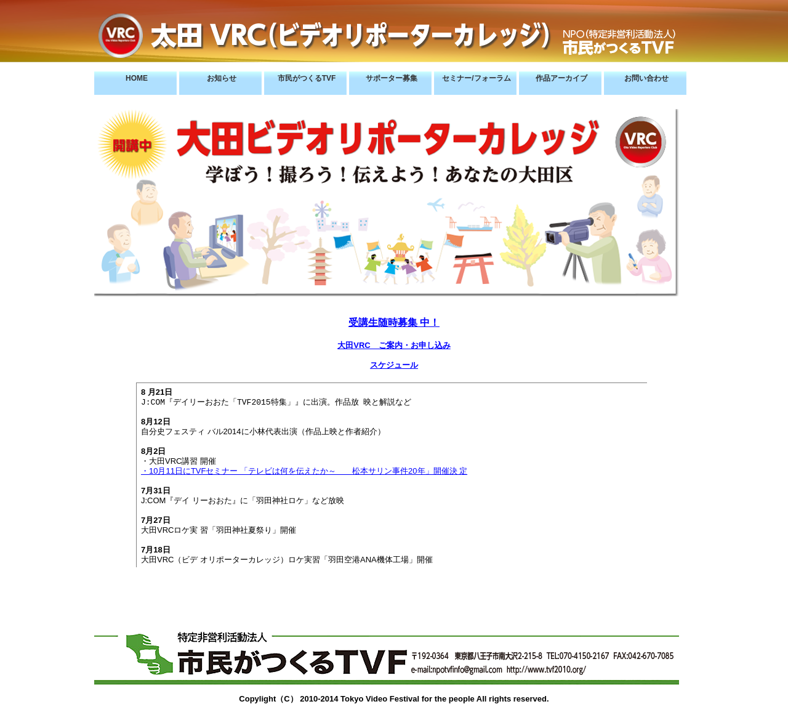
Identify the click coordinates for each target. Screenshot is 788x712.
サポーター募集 (391, 78)
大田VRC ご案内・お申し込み (393, 345)
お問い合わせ (646, 78)
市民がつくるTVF (307, 78)
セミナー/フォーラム (476, 78)
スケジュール (394, 365)
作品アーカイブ (561, 78)
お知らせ (221, 78)
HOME (137, 78)
